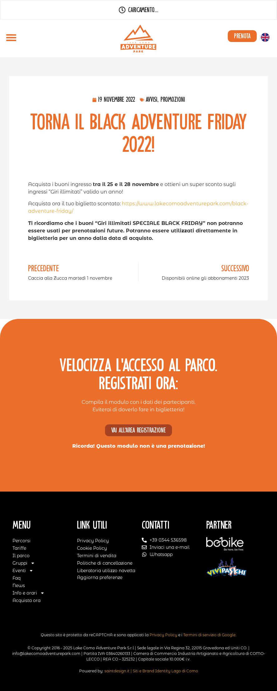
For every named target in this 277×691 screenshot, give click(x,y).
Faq (16, 578)
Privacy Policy (93, 541)
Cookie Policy (92, 548)
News (18, 585)
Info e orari (28, 593)
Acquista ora (26, 600)
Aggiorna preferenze (99, 577)
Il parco (21, 555)
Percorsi (21, 541)
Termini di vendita (96, 555)
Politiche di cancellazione (104, 563)
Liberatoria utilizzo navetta (106, 570)
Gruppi (23, 563)
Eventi (22, 570)
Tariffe (19, 548)
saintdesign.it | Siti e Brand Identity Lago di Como (151, 671)
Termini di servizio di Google (209, 635)
